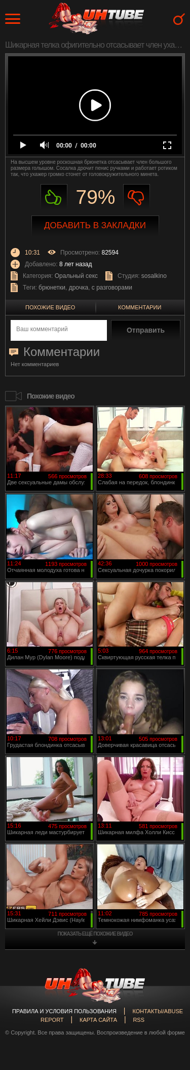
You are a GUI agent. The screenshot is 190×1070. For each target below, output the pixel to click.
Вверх (167, 1005)
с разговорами (112, 287)
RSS (138, 1020)
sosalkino (154, 275)
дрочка (79, 287)
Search (179, 19)
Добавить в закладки (95, 225)
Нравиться (54, 197)
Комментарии (139, 307)
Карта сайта (98, 1020)
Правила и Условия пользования (64, 1011)
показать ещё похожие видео (95, 934)
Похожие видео (50, 307)
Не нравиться (136, 197)
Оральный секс (76, 275)
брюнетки (52, 287)
